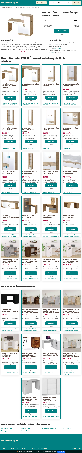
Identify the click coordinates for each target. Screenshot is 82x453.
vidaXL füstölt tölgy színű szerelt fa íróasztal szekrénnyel (30, 311)
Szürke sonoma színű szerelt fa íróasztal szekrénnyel (10, 261)
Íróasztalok (60, 48)
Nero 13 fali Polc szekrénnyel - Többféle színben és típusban (70, 218)
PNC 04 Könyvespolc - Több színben (9, 129)
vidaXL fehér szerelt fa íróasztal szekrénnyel (9, 355)
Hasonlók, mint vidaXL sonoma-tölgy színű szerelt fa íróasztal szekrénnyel (71, 330)
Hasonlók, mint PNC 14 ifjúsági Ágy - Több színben (71, 191)
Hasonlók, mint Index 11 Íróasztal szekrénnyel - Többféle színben (30, 235)
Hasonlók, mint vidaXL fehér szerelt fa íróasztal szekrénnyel (10, 373)
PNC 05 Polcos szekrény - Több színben (28, 129)
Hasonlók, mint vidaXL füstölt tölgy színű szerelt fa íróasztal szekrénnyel (30, 330)
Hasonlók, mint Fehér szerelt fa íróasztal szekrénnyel (50, 279)
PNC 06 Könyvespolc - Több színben (30, 172)
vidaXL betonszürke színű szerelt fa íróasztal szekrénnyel (51, 311)
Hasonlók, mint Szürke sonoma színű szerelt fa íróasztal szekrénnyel (9, 280)
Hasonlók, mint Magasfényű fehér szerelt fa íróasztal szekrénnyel (71, 279)
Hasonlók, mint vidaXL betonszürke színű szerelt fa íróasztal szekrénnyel (49, 330)
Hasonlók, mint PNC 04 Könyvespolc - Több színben (8, 147)
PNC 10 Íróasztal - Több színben (30, 85)
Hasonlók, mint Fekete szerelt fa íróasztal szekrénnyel (9, 329)
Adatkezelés (23, 448)
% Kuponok (44, 448)
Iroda (55, 48)
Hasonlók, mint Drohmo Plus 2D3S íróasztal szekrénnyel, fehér (51, 417)
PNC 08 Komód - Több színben (70, 129)
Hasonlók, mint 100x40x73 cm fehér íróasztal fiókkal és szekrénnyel (30, 418)
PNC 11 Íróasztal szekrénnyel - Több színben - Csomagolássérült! (9, 86)
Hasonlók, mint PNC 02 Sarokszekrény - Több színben (70, 104)
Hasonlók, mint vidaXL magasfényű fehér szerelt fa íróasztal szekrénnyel (70, 374)
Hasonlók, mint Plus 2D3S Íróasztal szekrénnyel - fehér (49, 373)
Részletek (10, 98)
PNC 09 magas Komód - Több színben (51, 172)
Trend (38, 448)
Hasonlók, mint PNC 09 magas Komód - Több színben (50, 191)
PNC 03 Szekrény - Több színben (51, 129)
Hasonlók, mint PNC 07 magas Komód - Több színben (9, 191)
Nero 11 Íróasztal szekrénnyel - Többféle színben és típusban (50, 218)
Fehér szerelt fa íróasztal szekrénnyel (51, 260)
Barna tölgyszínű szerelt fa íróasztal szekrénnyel (29, 261)
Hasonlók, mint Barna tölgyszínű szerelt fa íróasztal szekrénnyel (30, 279)
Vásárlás (61, 31)
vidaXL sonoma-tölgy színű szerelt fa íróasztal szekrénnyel (71, 311)
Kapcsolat (3, 448)
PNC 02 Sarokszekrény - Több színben (71, 85)
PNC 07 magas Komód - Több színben (9, 172)
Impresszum (11, 448)
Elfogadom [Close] (61, 451)
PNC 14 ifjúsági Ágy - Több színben (70, 172)
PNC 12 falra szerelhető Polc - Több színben (10, 217)
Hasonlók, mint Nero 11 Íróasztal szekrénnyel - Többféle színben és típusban (51, 236)
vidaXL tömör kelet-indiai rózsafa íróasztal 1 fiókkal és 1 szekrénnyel (30, 356)
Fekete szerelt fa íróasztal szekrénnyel (10, 310)
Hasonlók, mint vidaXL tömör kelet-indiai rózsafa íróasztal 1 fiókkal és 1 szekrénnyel (30, 374)
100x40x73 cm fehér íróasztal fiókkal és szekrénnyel (29, 399)
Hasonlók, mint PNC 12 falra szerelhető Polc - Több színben (9, 235)
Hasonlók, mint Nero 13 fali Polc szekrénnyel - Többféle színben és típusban (71, 236)
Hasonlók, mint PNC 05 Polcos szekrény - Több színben (30, 147)
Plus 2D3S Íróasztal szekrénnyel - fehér (50, 354)
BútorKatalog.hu (9, 2)
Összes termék (31, 448)
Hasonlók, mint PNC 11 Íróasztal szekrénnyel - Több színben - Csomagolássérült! (9, 105)
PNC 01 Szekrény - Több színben (51, 85)
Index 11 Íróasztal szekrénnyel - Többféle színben (28, 217)
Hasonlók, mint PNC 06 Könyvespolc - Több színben (29, 191)
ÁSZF (17, 448)
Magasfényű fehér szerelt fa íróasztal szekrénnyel (70, 261)
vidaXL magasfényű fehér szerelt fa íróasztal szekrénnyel (71, 355)
